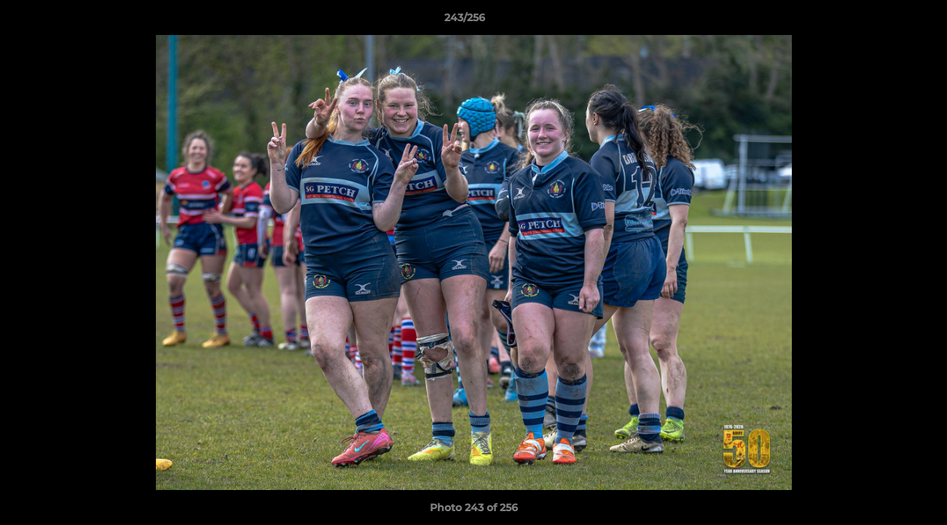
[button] (886, 21)
